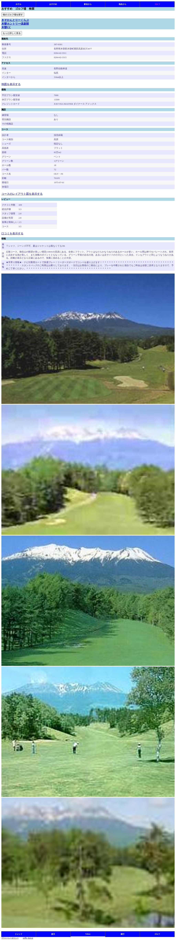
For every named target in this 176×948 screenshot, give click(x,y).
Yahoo (87, 934)
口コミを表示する (12, 233)
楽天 (53, 934)
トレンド (18, 934)
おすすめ (53, 4)
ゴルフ (157, 4)
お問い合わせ (28, 938)
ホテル (18, 4)
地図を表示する (11, 84)
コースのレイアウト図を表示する (22, 193)
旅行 (122, 934)
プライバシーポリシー (10, 938)
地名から (122, 4)
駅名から (88, 4)
